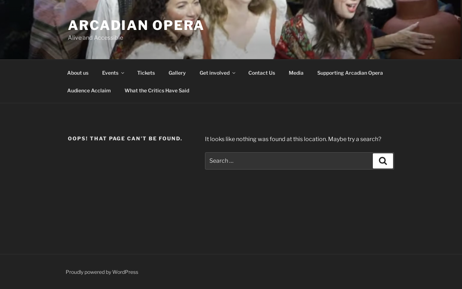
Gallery (177, 73)
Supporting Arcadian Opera (350, 73)
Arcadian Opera (136, 25)
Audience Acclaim (89, 90)
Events (113, 73)
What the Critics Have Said (157, 90)
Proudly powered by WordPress (102, 272)
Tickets (146, 73)
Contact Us (261, 73)
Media (296, 73)
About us (77, 73)
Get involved (218, 73)
